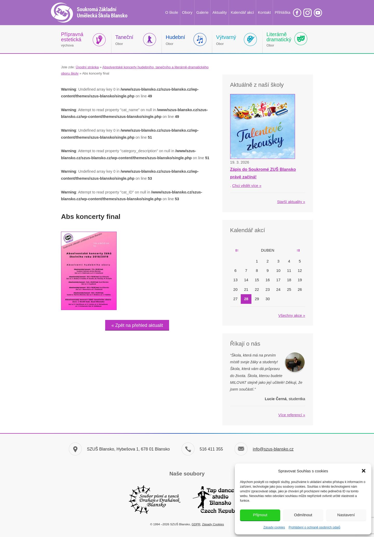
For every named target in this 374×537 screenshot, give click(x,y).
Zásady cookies (274, 527)
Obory (187, 12)
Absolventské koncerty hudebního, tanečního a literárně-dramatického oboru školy (135, 70)
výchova (72, 39)
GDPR (196, 524)
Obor (124, 40)
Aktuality (219, 12)
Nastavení (346, 515)
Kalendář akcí (242, 12)
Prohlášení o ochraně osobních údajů (314, 527)
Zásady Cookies (213, 524)
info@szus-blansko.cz (273, 449)
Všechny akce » (291, 315)
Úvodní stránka (87, 67)
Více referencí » (291, 415)
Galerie (202, 12)
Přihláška (282, 12)
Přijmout (260, 515)
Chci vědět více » (246, 186)
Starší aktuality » (291, 202)
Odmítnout (303, 515)
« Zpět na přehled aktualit (137, 325)
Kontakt (264, 12)
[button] (363, 470)
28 (246, 299)
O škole (171, 12)
